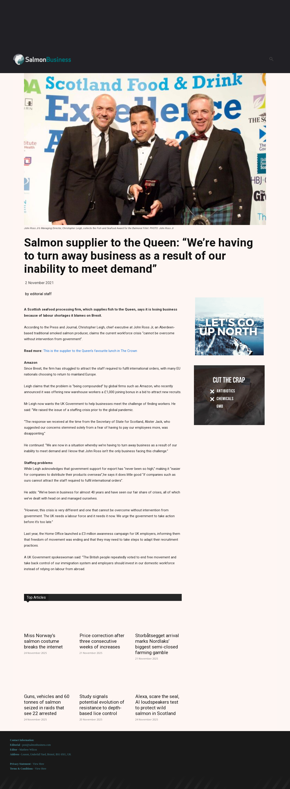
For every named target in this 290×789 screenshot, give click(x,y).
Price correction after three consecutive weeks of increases (102, 641)
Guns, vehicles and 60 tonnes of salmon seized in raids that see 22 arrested (47, 705)
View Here (38, 764)
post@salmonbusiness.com (36, 745)
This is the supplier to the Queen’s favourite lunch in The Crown (90, 351)
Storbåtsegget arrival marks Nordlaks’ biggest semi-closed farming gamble (157, 644)
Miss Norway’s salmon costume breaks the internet (43, 641)
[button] (271, 59)
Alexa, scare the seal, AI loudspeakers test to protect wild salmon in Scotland (157, 705)
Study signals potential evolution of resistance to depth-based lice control (102, 705)
